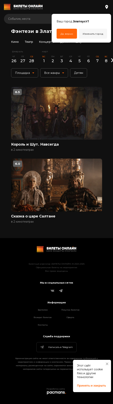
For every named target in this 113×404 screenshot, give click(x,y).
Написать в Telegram (56, 347)
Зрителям (43, 310)
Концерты (46, 42)
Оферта (70, 317)
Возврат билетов (43, 317)
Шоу (78, 42)
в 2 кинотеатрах (22, 150)
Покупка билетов (70, 310)
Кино (15, 42)
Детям (64, 42)
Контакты (43, 325)
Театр (29, 42)
